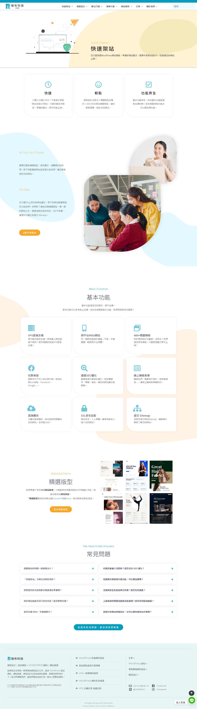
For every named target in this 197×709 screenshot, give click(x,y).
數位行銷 (96, 6)
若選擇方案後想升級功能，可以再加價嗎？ (123, 579)
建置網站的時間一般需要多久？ (38, 568)
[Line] (192, 702)
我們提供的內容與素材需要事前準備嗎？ (43, 590)
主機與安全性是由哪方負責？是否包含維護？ (124, 590)
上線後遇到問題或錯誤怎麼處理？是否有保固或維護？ (128, 600)
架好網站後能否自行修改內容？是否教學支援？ (46, 600)
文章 (139, 6)
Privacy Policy (88, 706)
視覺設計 (82, 6)
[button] (59, 568)
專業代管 (111, 6)
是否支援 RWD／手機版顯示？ (38, 611)
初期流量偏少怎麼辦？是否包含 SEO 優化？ (123, 568)
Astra (68, 498)
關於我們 (151, 6)
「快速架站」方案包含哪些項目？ (40, 579)
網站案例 (126, 6)
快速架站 (67, 6)
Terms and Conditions (105, 706)
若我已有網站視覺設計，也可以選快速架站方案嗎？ (127, 611)
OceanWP (57, 498)
